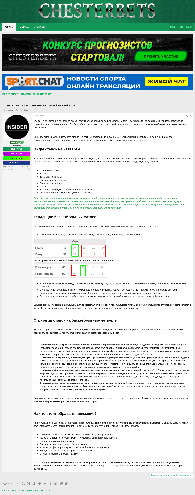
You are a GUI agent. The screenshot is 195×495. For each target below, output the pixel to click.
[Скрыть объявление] (190, 36)
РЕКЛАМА (23, 26)
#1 (191, 116)
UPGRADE (39, 26)
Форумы (8, 26)
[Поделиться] (187, 116)
